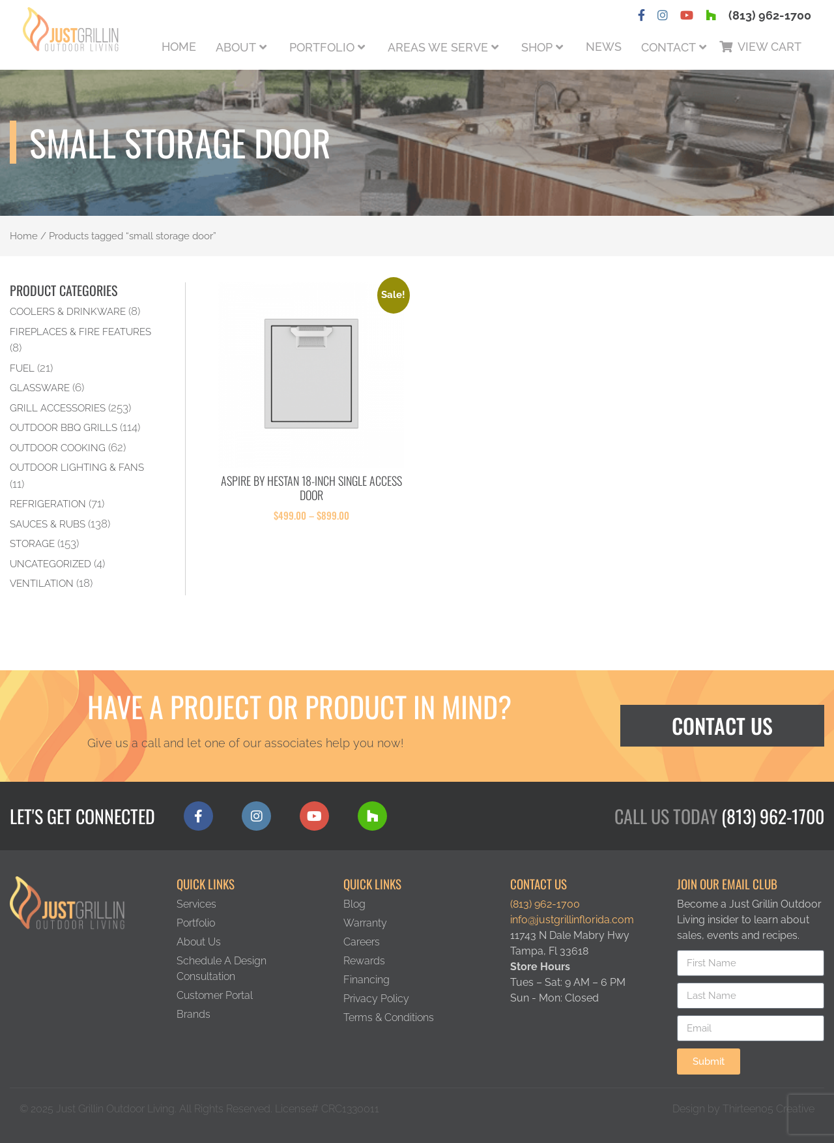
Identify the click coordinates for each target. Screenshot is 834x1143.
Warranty (365, 923)
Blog (354, 904)
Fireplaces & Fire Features (80, 331)
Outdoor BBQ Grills (63, 427)
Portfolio (321, 47)
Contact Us (722, 725)
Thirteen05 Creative (768, 1109)
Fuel (22, 368)
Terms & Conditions (388, 1017)
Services (196, 904)
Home (179, 46)
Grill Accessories (58, 407)
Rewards (364, 961)
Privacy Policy (376, 998)
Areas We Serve (438, 47)
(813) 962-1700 (769, 15)
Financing (366, 979)
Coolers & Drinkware (68, 311)
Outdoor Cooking (58, 447)
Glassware (40, 387)
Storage (32, 543)
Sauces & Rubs (47, 523)
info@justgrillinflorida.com (572, 919)
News (604, 46)
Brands (193, 1014)
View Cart (769, 46)
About (236, 47)
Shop (537, 47)
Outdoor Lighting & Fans (77, 467)
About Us (199, 942)
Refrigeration (48, 503)
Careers (361, 942)
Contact (668, 47)
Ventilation (42, 583)
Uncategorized (50, 563)
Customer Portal (215, 995)
